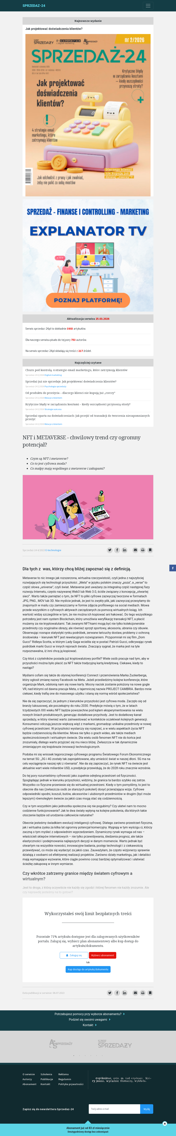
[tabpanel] (61, 1044)
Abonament (29, 1084)
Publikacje (47, 1079)
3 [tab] (85, 1056)
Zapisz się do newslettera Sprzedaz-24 (48, 1109)
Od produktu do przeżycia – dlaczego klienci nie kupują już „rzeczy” (70, 393)
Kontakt (88, 1025)
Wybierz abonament (102, 955)
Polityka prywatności (70, 1084)
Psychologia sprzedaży (55, 386)
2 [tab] (79, 1056)
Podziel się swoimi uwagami (88, 1019)
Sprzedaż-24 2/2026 (35, 375)
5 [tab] (96, 1056)
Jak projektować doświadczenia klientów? (53, 29)
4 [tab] (91, 1056)
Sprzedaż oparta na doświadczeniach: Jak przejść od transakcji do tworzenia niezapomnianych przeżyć (87, 417)
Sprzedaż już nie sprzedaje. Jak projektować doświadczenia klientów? (70, 381)
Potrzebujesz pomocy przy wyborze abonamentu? (88, 1014)
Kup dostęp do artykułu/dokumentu (88, 969)
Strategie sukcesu (53, 409)
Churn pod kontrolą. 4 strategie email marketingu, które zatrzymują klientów (76, 370)
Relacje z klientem (53, 397)
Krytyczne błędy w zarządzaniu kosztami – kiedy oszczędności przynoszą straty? (77, 404)
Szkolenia (46, 1074)
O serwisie (29, 1074)
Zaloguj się (74, 955)
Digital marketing (53, 375)
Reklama (63, 1074)
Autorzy (27, 1079)
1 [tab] (74, 1056)
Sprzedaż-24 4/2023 (34, 550)
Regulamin (64, 1079)
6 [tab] (102, 1056)
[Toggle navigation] (148, 6)
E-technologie (53, 550)
